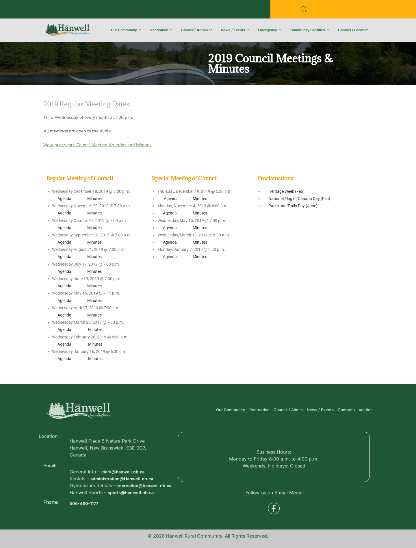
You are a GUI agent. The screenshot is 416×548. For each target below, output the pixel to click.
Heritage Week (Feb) (286, 191)
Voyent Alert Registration (185, 10)
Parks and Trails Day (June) (292, 205)
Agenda (64, 198)
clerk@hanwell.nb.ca (125, 488)
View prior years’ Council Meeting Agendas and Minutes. (97, 145)
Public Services (123, 10)
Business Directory (69, 10)
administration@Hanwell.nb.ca (125, 495)
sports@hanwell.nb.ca (133, 516)
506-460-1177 (85, 510)
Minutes (94, 198)
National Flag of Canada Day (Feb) (299, 198)
